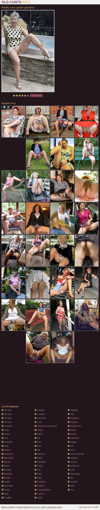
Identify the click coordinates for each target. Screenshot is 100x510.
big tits (6, 462)
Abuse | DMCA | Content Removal (16, 507)
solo (71, 470)
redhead (73, 438)
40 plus (6, 410)
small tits (73, 466)
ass (4, 438)
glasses (39, 454)
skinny (72, 462)
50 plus (6, 414)
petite (72, 430)
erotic (38, 430)
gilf (37, 450)
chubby (6, 497)
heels (38, 466)
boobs (6, 478)
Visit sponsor (36, 95)
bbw (5, 446)
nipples (73, 410)
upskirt (72, 482)
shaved (73, 458)
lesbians (40, 482)
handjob (39, 462)
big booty (7, 458)
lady (38, 474)
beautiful (7, 454)
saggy (72, 442)
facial (38, 434)
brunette (7, 486)
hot (37, 470)
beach (6, 450)
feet (37, 442)
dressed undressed (45, 426)
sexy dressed (76, 454)
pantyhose (74, 426)
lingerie (39, 486)
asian (5, 434)
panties (73, 422)
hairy (38, 458)
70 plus (6, 422)
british (5, 482)
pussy (72, 434)
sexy (71, 450)
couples (39, 414)
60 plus (6, 418)
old (71, 414)
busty (5, 490)
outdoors (73, 418)
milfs (38, 497)
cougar (39, 410)
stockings (74, 474)
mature (39, 494)
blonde (6, 470)
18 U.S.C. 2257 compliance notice (47, 507)
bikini (5, 466)
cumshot (40, 418)
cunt (38, 422)
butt (4, 494)
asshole (6, 442)
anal (5, 430)
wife (71, 486)
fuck (38, 446)
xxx (71, 490)
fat (37, 438)
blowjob (6, 474)
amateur (7, 426)
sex (71, 446)
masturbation (42, 490)
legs (38, 478)
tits (70, 478)
